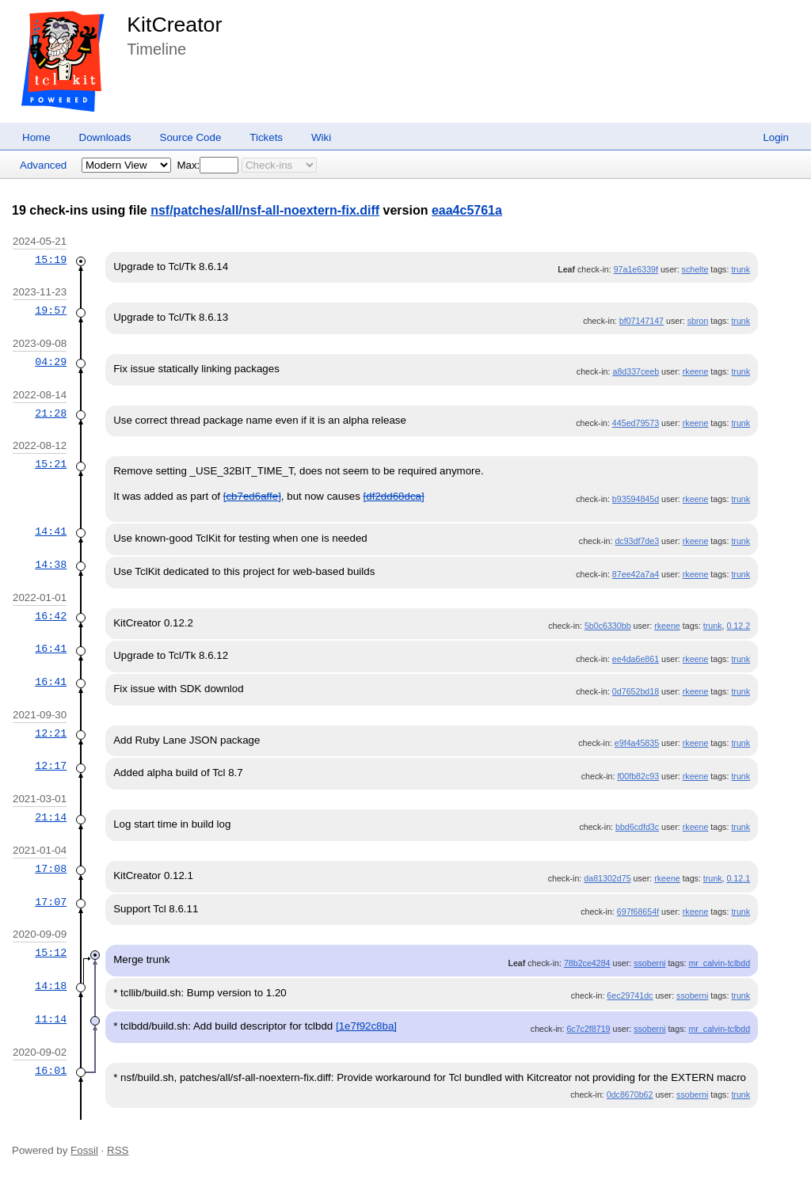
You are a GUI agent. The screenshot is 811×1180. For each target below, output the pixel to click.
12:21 (51, 733)
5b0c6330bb (607, 625)
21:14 (51, 817)
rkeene (696, 371)
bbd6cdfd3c (637, 827)
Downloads (105, 137)
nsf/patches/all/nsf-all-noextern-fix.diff (264, 210)
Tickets (266, 137)
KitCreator (174, 24)
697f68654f (638, 911)
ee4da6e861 (635, 659)
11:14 (51, 1019)
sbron (698, 320)
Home (36, 137)
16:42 (51, 616)
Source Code (191, 137)
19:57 (51, 310)
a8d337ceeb (635, 371)
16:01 (51, 1071)
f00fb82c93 (638, 776)
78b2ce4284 (587, 963)
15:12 (51, 953)
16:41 (51, 648)
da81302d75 (607, 878)
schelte (695, 269)
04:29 (51, 362)
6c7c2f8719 (588, 1028)
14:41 (51, 531)
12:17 (51, 766)
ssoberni (649, 963)
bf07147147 (641, 320)
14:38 (51, 565)
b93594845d (635, 499)
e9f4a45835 (637, 743)
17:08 (51, 869)
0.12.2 (738, 625)
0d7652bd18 (635, 691)
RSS (117, 1150)
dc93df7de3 (637, 541)
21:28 (51, 413)
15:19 (51, 260)
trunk (740, 269)
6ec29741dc (630, 995)
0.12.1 (738, 878)
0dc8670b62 (630, 1094)
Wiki (321, 137)
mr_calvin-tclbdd (719, 963)
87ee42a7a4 (635, 574)
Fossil (84, 1150)
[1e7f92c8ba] (366, 1026)
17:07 (51, 902)
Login (776, 137)
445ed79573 (635, 423)
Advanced (43, 165)
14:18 (51, 986)
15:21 (51, 464)
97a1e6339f (636, 269)
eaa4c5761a (467, 210)
